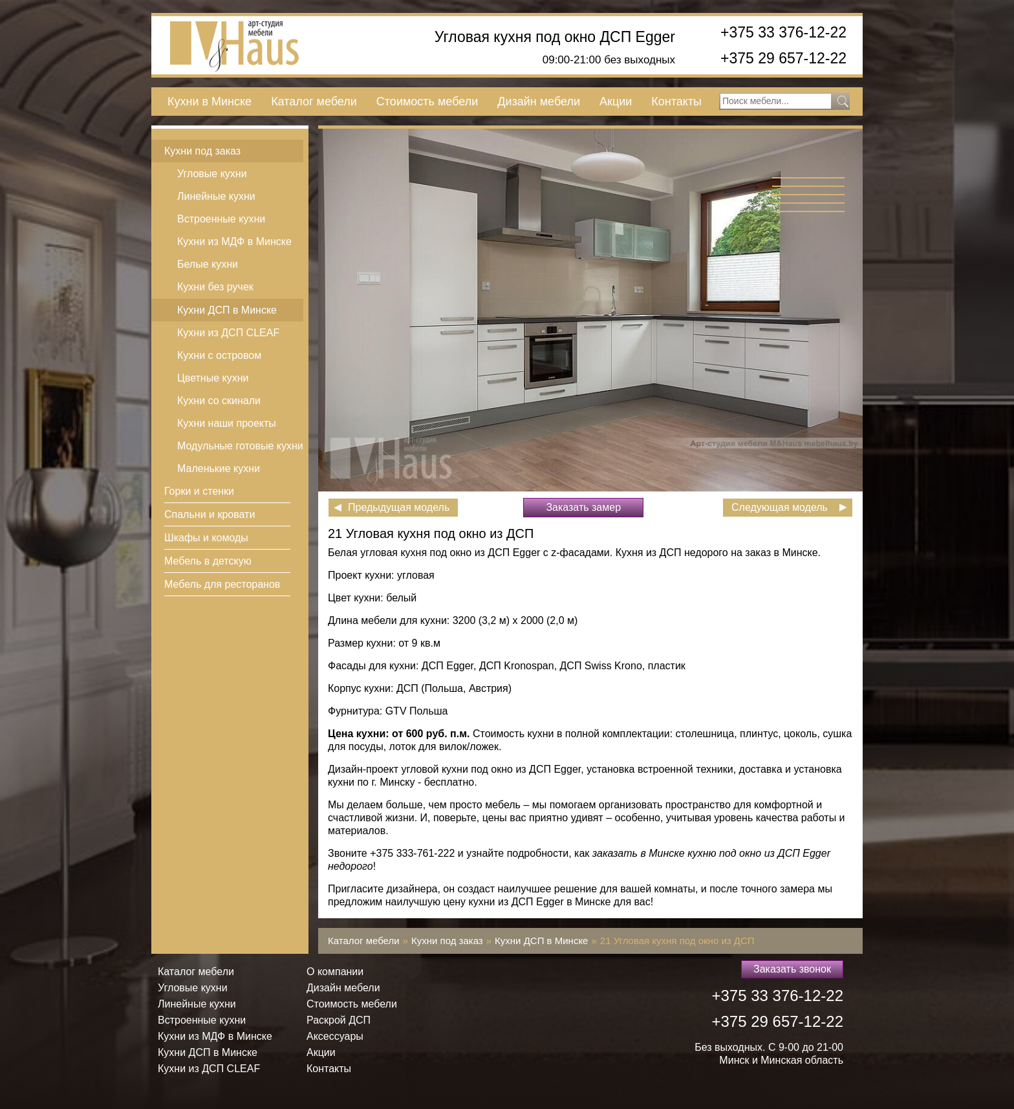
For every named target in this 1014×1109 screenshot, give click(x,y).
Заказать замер (583, 507)
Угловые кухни (212, 173)
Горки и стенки (199, 491)
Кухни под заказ (202, 150)
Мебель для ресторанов (222, 584)
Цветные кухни (212, 377)
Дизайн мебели (538, 101)
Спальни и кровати (209, 514)
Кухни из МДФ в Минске (234, 241)
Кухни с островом (219, 355)
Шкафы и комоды (206, 537)
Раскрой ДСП (339, 1020)
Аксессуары (335, 1036)
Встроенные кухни (221, 218)
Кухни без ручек (215, 286)
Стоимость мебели (427, 101)
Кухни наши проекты (226, 423)
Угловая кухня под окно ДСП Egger (555, 37)
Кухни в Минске (209, 101)
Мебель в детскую (208, 560)
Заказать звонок (792, 969)
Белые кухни (207, 264)
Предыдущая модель (398, 507)
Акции (615, 101)
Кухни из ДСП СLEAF (228, 332)
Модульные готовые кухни (240, 445)
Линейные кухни (216, 196)
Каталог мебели (314, 101)
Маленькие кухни (218, 468)
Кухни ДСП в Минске (227, 310)
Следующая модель (779, 507)
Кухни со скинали (219, 400)
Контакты (676, 101)
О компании (335, 971)
